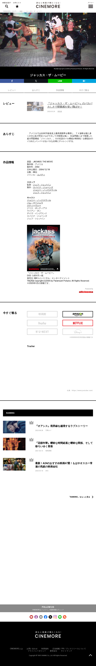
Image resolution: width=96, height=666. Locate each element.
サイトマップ (66, 651)
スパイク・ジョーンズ (43, 187)
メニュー (91, 5)
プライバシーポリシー (37, 651)
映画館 (42, 314)
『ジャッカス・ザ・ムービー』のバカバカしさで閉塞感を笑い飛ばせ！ (69, 105)
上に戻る (90, 655)
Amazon (77, 314)
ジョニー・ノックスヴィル (45, 190)
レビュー (12, 90)
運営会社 (53, 651)
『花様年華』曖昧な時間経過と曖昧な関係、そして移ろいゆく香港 (64, 444)
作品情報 (60, 90)
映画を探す (6, 5)
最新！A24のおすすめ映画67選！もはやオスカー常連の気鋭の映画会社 (63, 465)
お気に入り (17, 5)
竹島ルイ (49, 430)
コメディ (41, 175)
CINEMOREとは (16, 649)
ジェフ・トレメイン (42, 185)
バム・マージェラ (35, 203)
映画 (21, 11)
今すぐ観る (84, 90)
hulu (42, 323)
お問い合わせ (32, 649)
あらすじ (36, 90)
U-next (42, 332)
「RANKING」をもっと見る (79, 497)
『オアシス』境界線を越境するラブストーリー (61, 425)
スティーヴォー (34, 205)
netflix (77, 323)
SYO (47, 471)
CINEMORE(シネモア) (9, 11)
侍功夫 (60, 111)
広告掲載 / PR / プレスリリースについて (69, 649)
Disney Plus (77, 332)
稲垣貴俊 (49, 451)
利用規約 (45, 649)
